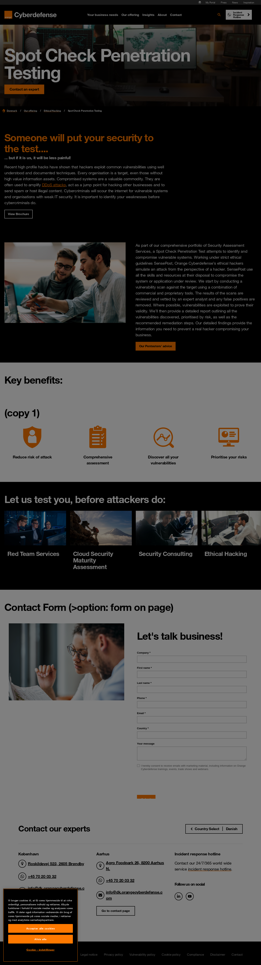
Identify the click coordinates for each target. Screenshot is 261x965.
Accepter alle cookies (40, 928)
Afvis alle (40, 939)
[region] (40, 925)
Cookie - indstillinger (40, 949)
